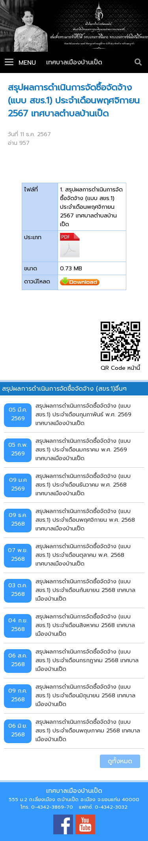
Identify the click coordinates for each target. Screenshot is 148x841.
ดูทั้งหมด (120, 761)
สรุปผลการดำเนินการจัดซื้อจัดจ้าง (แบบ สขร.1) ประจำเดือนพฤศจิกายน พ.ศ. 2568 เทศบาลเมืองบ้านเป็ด (85, 519)
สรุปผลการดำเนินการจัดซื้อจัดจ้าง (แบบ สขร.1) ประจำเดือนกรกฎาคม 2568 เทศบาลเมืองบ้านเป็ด (87, 660)
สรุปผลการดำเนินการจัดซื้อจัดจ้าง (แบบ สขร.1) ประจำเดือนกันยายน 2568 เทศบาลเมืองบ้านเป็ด (85, 590)
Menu (20, 62)
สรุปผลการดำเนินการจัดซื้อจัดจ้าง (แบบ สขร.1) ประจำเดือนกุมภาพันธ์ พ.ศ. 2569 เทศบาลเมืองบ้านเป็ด (83, 414)
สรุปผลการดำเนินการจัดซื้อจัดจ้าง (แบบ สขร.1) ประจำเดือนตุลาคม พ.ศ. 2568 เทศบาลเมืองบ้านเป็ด (83, 555)
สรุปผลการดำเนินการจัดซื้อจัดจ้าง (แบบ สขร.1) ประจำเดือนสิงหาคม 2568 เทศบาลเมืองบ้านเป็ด (85, 625)
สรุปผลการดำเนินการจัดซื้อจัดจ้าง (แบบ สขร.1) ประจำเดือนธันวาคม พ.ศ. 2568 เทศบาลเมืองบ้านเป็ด (83, 484)
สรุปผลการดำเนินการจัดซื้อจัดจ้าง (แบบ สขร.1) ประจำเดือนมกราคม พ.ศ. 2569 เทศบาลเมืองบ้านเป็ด (83, 449)
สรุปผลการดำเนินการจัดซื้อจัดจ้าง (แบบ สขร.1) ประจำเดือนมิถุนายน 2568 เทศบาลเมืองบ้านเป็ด (85, 695)
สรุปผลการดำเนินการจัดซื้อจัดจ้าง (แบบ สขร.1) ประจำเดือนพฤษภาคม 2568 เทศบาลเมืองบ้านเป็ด (88, 730)
